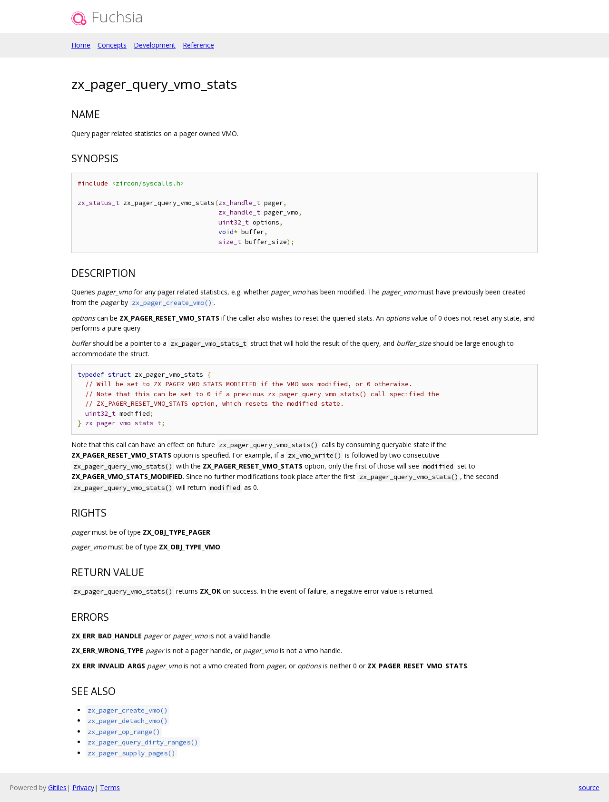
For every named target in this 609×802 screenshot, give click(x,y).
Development (155, 44)
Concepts (112, 44)
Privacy (83, 787)
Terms (110, 787)
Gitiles (57, 787)
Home (80, 44)
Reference (198, 44)
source (589, 787)
